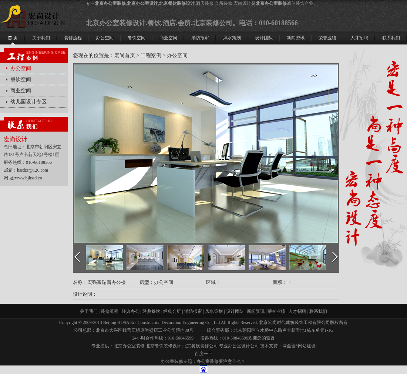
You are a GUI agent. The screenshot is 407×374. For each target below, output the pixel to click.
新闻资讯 (256, 311)
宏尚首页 (124, 55)
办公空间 (20, 68)
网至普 (289, 345)
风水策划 (214, 311)
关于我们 (89, 311)
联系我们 (318, 311)
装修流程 (109, 311)
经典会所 (172, 311)
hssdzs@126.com (32, 170)
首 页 (13, 37)
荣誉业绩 (276, 311)
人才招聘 (297, 311)
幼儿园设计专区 (28, 102)
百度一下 (203, 353)
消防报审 (193, 311)
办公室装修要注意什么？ (220, 361)
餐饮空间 (20, 79)
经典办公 (130, 311)
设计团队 (235, 311)
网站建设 (307, 345)
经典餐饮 (151, 311)
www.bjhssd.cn (28, 178)
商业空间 (168, 37)
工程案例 (151, 55)
